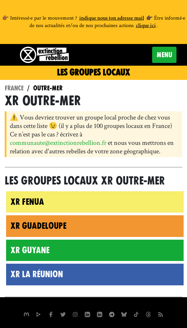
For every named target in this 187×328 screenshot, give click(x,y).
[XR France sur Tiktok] (136, 314)
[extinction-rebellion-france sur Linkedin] (100, 314)
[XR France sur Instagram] (112, 314)
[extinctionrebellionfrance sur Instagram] (75, 314)
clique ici (146, 26)
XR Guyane (30, 250)
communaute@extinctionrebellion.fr (58, 142)
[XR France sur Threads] (148, 314)
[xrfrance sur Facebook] (51, 314)
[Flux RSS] (161, 314)
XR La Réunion (37, 274)
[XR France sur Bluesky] (124, 314)
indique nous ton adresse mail (111, 18)
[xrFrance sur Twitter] (63, 314)
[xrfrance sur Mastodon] (26, 314)
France (14, 88)
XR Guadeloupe (38, 226)
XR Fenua (27, 202)
